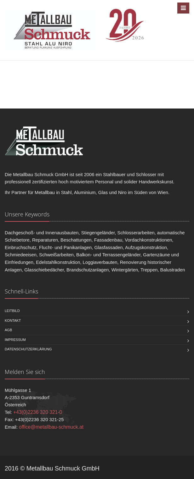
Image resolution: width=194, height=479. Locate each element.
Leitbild (12, 311)
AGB (8, 330)
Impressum (15, 340)
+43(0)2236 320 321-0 (37, 412)
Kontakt (13, 320)
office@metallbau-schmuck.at (51, 427)
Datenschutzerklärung (28, 349)
